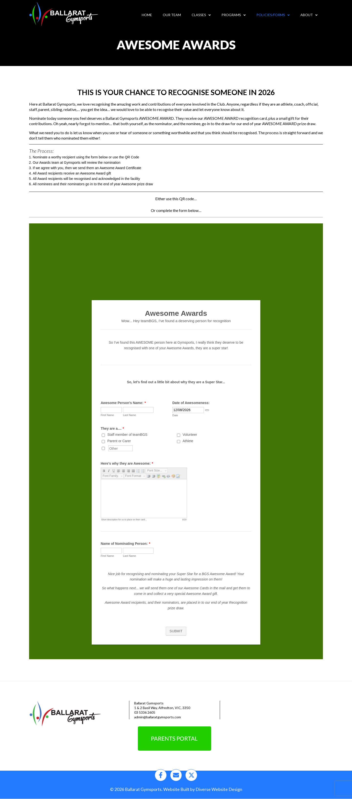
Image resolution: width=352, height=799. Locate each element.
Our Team (172, 15)
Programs (233, 15)
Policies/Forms (273, 15)
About (309, 15)
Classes (201, 15)
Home (147, 15)
